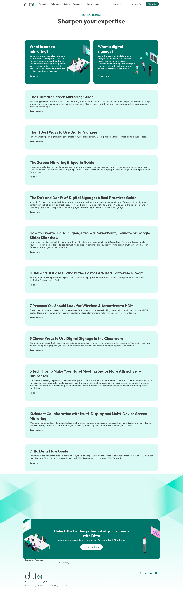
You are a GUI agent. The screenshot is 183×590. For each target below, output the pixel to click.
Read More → (36, 76)
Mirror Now (134, 4)
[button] (141, 573)
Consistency (64, 563)
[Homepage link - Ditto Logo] (33, 578)
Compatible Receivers (34, 560)
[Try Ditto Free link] (91, 547)
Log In (117, 4)
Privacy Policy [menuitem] (44, 582)
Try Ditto (152, 4)
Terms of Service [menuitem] (31, 582)
